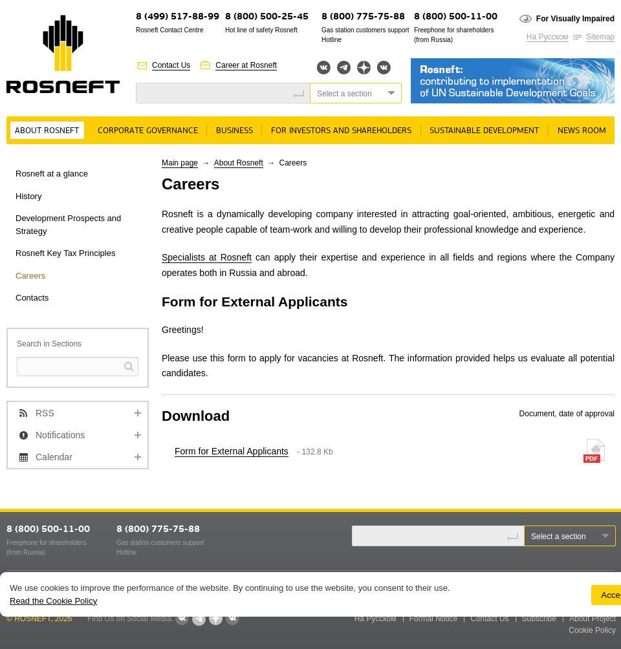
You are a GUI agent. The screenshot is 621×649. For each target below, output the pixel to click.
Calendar (54, 457)
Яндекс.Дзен (364, 67)
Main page (180, 162)
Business (234, 131)
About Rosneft (47, 131)
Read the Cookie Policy (53, 601)
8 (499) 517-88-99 (177, 17)
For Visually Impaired (575, 18)
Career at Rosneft (246, 65)
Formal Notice (433, 618)
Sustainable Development (484, 131)
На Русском (548, 36)
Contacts (32, 298)
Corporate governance (148, 131)
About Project (592, 618)
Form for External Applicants (232, 451)
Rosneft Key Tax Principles (65, 253)
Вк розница (384, 68)
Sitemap (600, 36)
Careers (30, 276)
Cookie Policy (592, 630)
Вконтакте (324, 67)
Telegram (344, 67)
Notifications (60, 435)
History (28, 196)
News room (582, 131)
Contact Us (171, 65)
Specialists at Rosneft (207, 257)
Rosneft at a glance (52, 173)
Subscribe (539, 618)
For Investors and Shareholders (341, 131)
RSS (45, 413)
